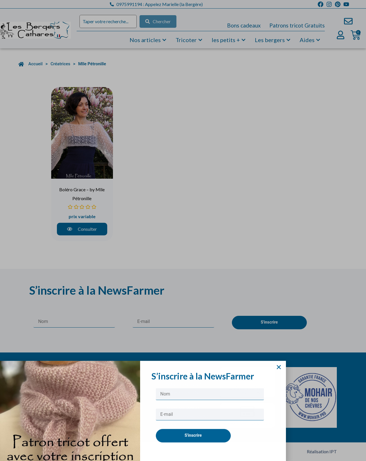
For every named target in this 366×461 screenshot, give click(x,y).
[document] (183, 230)
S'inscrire (193, 446)
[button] (279, 378)
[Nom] (210, 405)
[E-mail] (210, 426)
